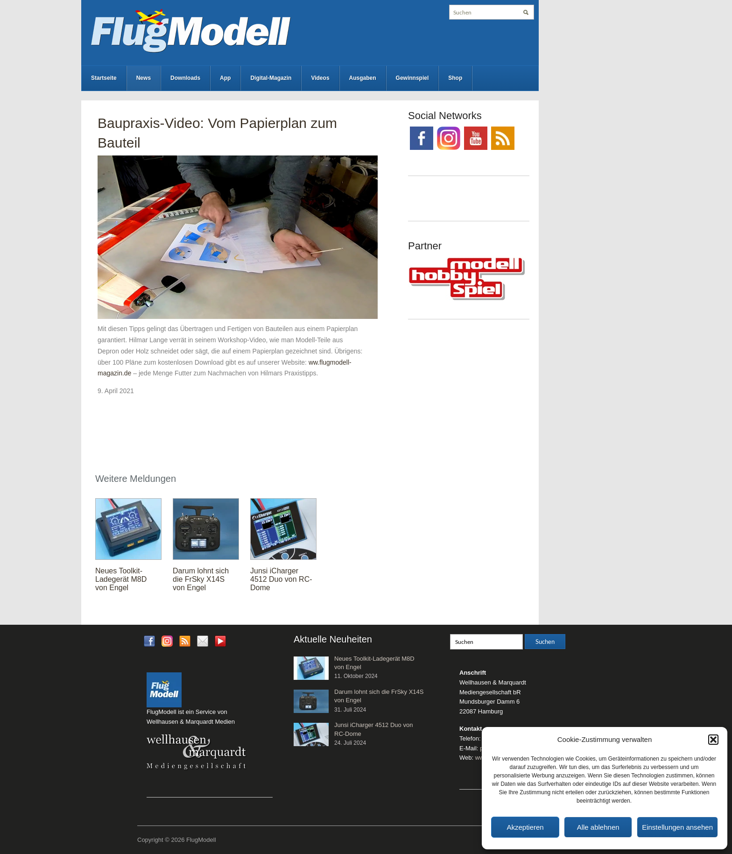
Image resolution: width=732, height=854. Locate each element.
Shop (455, 78)
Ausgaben (362, 78)
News (143, 78)
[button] (713, 739)
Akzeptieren (525, 827)
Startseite (104, 78)
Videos (320, 78)
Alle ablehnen (598, 827)
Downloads (185, 78)
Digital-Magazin (270, 78)
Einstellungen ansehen (677, 827)
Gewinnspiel (412, 78)
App (225, 78)
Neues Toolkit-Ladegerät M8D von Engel (121, 579)
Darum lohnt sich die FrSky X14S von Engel (201, 579)
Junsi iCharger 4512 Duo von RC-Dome (281, 579)
